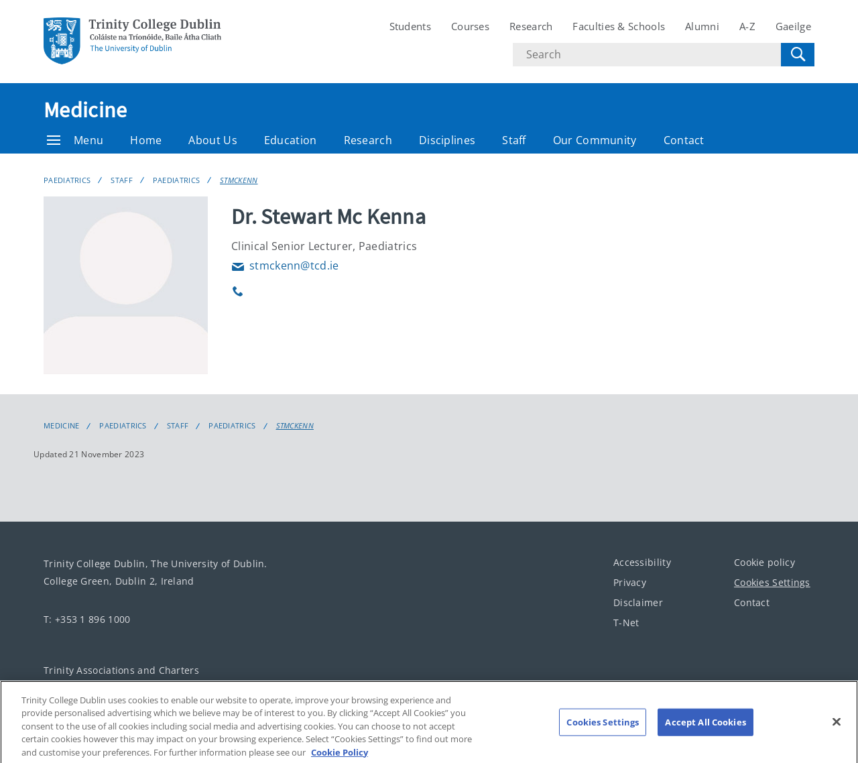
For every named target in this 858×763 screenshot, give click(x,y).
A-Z (747, 26)
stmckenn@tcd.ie (285, 265)
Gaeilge (793, 26)
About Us (212, 140)
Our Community (595, 140)
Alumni (702, 26)
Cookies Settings (772, 582)
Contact (684, 140)
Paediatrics (67, 180)
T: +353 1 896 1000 (87, 619)
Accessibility (642, 562)
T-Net (626, 622)
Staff (514, 140)
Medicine (85, 110)
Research (530, 26)
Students (410, 26)
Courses (470, 26)
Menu (75, 140)
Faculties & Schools (618, 26)
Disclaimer (638, 602)
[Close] (836, 731)
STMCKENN (238, 180)
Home (146, 140)
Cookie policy (764, 562)
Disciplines (447, 140)
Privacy (629, 582)
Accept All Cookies (705, 732)
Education (290, 140)
